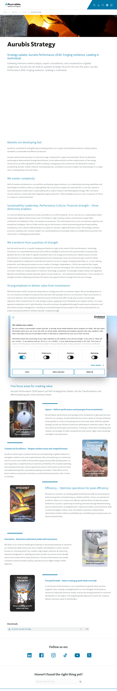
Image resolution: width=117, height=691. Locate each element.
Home (5, 12)
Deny (27, 372)
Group (24, 12)
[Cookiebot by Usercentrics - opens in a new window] (95, 317)
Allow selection (58, 372)
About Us (15, 12)
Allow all (89, 372)
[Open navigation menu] (111, 5)
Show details (96, 365)
